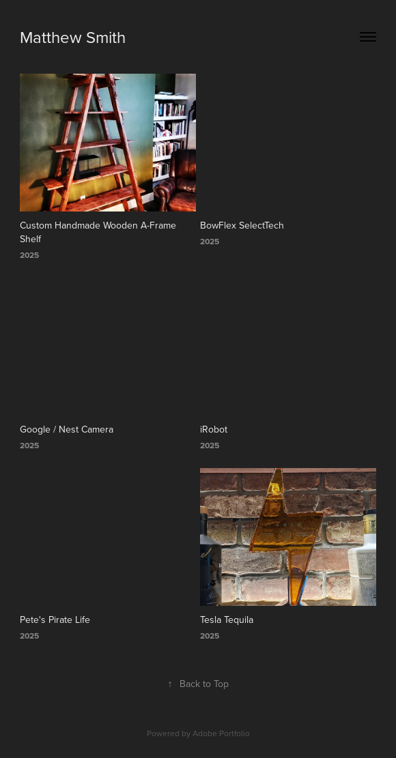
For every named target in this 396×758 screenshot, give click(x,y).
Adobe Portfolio (221, 733)
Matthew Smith (73, 36)
